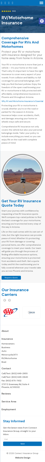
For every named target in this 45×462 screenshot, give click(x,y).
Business (6, 347)
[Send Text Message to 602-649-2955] (13, 2)
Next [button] (9, 300)
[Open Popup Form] (9, 2)
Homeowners (8, 343)
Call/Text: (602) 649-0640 (15, 377)
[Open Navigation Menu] (41, 3)
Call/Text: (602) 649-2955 (15, 373)
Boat (4, 362)
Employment (9, 409)
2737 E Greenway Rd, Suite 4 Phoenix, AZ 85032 (15, 385)
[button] (42, 21)
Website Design (22, 457)
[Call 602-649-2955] (5, 2)
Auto (4, 351)
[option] (10, 312)
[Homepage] (2, 2)
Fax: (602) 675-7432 (11, 380)
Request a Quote (11, 278)
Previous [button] (4, 300)
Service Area (9, 401)
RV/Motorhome (9, 358)
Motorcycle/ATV (10, 354)
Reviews (6, 393)
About (5, 331)
